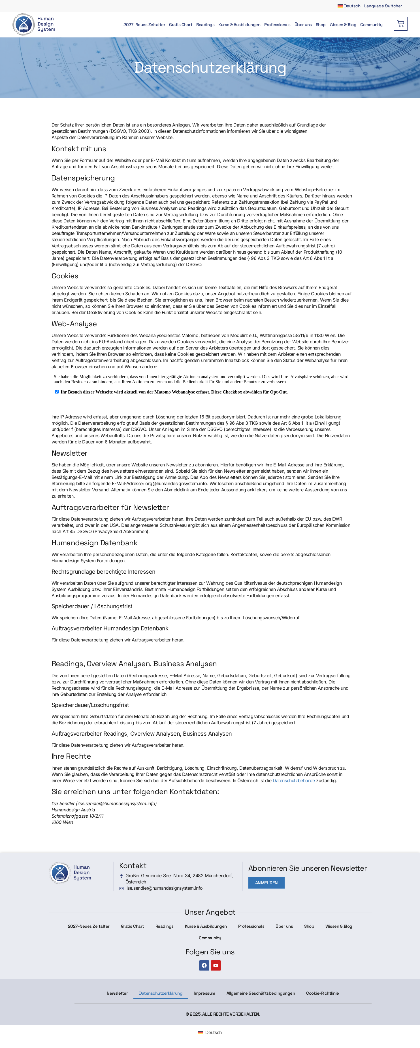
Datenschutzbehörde (294, 780)
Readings (205, 24)
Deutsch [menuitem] (213, 1032)
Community (371, 24)
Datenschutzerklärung (160, 993)
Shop (321, 24)
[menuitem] (349, 6)
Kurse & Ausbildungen (239, 24)
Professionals (277, 24)
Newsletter (117, 993)
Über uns (303, 24)
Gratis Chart (180, 24)
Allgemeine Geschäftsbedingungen (261, 993)
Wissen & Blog (343, 24)
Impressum (204, 993)
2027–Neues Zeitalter (144, 24)
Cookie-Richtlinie (322, 993)
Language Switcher (383, 6)
